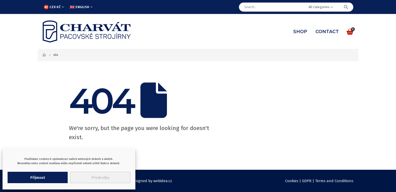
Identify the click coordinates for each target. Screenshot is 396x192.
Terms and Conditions (334, 181)
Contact (327, 31)
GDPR (306, 181)
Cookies (291, 181)
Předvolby (100, 177)
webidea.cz (162, 181)
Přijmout (37, 177)
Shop (300, 31)
